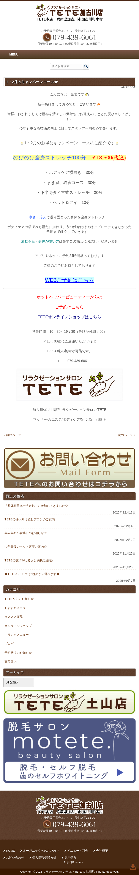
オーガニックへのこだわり (41, 850)
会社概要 (102, 850)
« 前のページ (12, 435)
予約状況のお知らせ (18, 653)
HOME (10, 850)
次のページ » (127, 435)
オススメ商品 (14, 616)
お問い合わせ (15, 857)
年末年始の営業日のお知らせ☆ (26, 533)
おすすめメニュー (17, 608)
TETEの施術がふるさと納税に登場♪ (29, 560)
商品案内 (11, 661)
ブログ (9, 643)
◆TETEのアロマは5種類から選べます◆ (32, 574)
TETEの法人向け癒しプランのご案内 (30, 519)
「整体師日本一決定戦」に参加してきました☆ (36, 505)
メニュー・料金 (77, 850)
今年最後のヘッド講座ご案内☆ (26, 546)
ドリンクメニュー (17, 634)
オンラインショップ (18, 626)
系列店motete (74, 862)
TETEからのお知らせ (19, 599)
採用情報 (70, 857)
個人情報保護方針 (44, 857)
